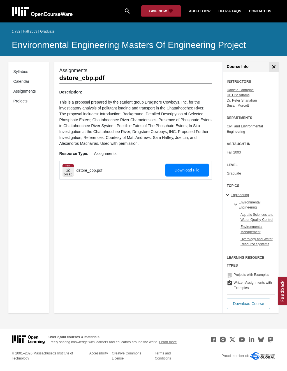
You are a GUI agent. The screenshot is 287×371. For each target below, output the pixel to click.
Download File (187, 170)
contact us (260, 11)
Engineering (240, 195)
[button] (248, 304)
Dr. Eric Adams (238, 95)
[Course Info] (274, 67)
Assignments (24, 91)
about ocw (199, 11)
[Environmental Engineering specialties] (236, 205)
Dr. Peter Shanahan (242, 100)
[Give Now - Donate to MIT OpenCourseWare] (161, 11)
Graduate (234, 173)
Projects (20, 101)
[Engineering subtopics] (228, 195)
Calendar (21, 81)
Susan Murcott (238, 105)
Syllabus (20, 71)
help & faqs (229, 11)
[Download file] (68, 170)
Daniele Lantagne (240, 90)
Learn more (168, 342)
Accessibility (98, 353)
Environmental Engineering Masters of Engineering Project (129, 45)
